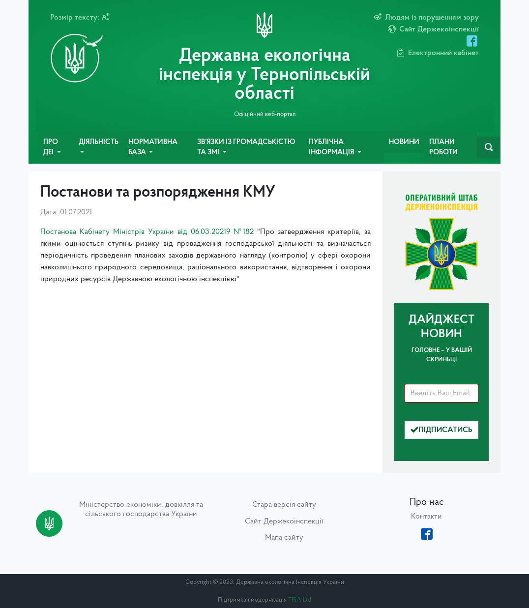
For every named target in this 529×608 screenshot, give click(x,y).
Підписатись (441, 430)
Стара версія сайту (284, 505)
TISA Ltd (299, 600)
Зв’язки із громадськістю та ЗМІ (246, 148)
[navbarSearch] (488, 147)
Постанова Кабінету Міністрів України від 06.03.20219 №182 (147, 232)
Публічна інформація (332, 148)
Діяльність (98, 142)
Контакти (426, 517)
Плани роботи (443, 148)
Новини (404, 142)
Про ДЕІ (50, 148)
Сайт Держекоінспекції (284, 521)
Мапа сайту (284, 538)
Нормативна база (152, 148)
